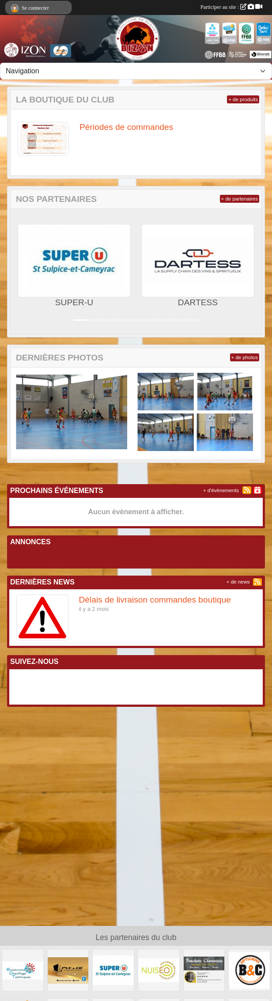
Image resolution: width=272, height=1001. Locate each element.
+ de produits (243, 99)
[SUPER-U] (113, 970)
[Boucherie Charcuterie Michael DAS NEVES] (204, 970)
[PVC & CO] (68, 970)
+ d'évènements (221, 490)
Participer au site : (231, 7)
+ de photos (244, 357)
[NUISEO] (159, 970)
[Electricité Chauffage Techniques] (23, 970)
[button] (22, 271)
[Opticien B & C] (249, 970)
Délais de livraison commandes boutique (155, 599)
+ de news (238, 581)
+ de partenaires (239, 198)
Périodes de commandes (126, 127)
